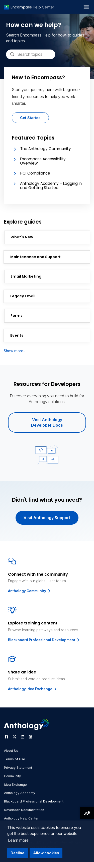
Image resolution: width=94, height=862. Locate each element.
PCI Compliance (35, 173)
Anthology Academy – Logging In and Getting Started (51, 185)
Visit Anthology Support (47, 517)
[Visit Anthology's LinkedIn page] (22, 736)
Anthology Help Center (21, 818)
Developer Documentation (24, 810)
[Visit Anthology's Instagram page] (30, 736)
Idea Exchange (15, 784)
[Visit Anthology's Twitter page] (14, 736)
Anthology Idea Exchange (32, 689)
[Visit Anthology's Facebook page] (6, 736)
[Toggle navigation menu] (86, 7)
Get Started (30, 118)
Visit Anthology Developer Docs (47, 422)
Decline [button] (17, 853)
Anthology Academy (19, 793)
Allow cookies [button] (46, 853)
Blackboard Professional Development (44, 640)
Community (12, 776)
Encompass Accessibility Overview (43, 161)
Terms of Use (14, 759)
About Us (11, 750)
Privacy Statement (18, 767)
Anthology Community (29, 591)
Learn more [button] (18, 840)
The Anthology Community (45, 148)
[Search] (30, 54)
